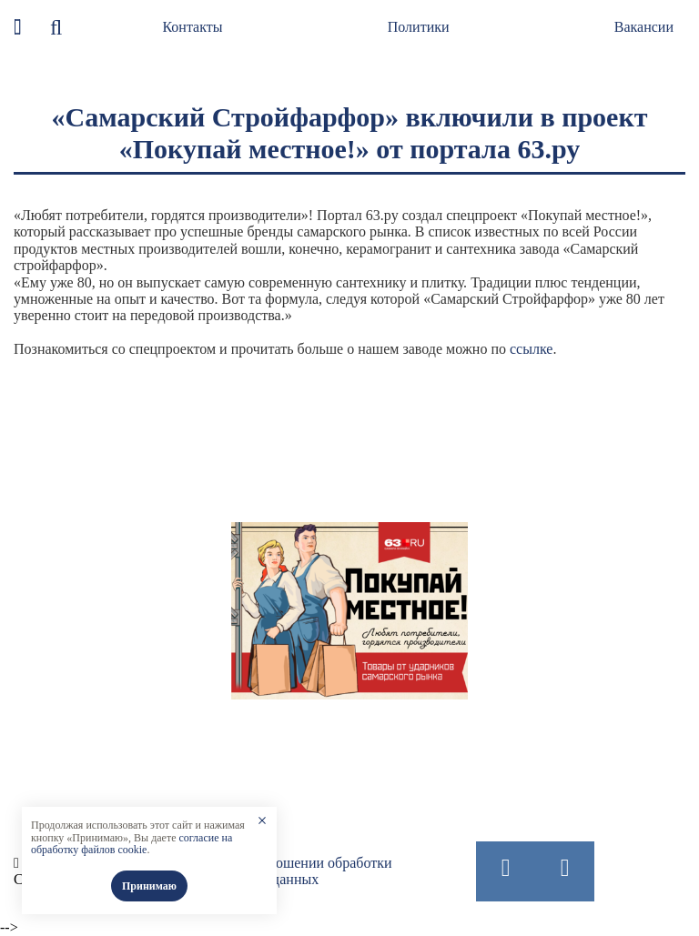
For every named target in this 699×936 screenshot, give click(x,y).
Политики (419, 27)
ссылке (531, 349)
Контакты (192, 27)
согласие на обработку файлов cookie (131, 844)
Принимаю (149, 886)
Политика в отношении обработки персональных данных (286, 871)
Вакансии (644, 27)
